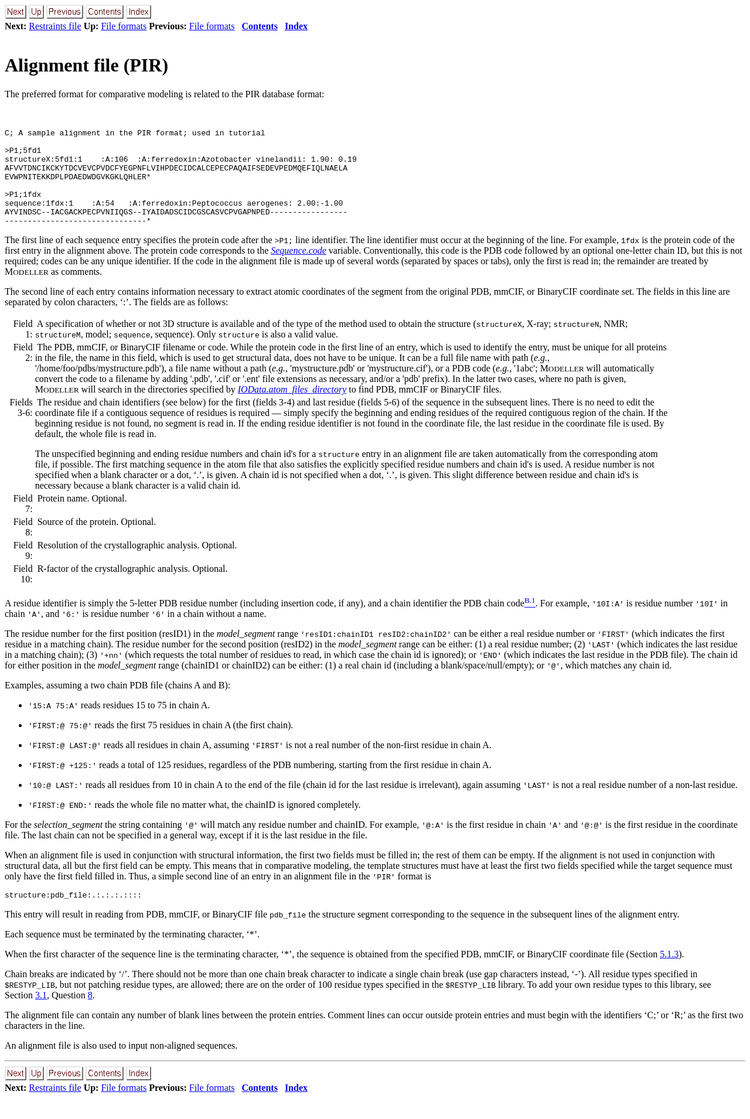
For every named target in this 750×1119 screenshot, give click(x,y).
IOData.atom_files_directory (292, 409)
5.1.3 (669, 975)
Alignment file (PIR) (86, 65)
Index (296, 26)
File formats (123, 26)
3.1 (41, 1016)
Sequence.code (298, 270)
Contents (260, 26)
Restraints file (55, 26)
